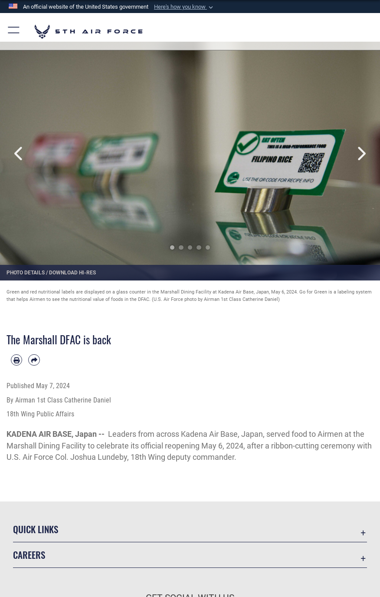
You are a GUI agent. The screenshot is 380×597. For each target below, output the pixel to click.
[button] (184, 7)
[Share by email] (33, 360)
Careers (29, 554)
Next (361, 153)
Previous (19, 153)
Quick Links (35, 529)
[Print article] (16, 360)
